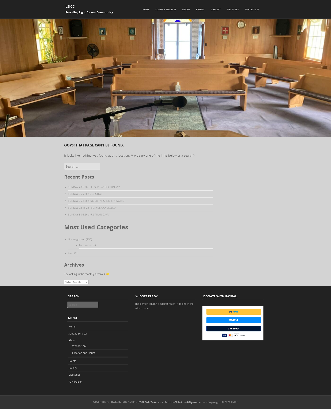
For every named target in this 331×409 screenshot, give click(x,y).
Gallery (216, 9)
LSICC (70, 6)
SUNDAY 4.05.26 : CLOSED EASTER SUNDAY (94, 187)
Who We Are (79, 346)
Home (145, 9)
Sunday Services (165, 9)
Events (200, 9)
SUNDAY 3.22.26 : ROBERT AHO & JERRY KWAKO (96, 200)
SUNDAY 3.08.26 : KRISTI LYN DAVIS (89, 214)
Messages (233, 9)
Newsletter (85, 245)
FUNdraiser (252, 9)
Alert (71, 253)
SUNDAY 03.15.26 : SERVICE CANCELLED (92, 207)
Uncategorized (76, 239)
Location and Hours (83, 353)
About (186, 9)
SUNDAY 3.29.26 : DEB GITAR (85, 193)
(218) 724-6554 (147, 402)
